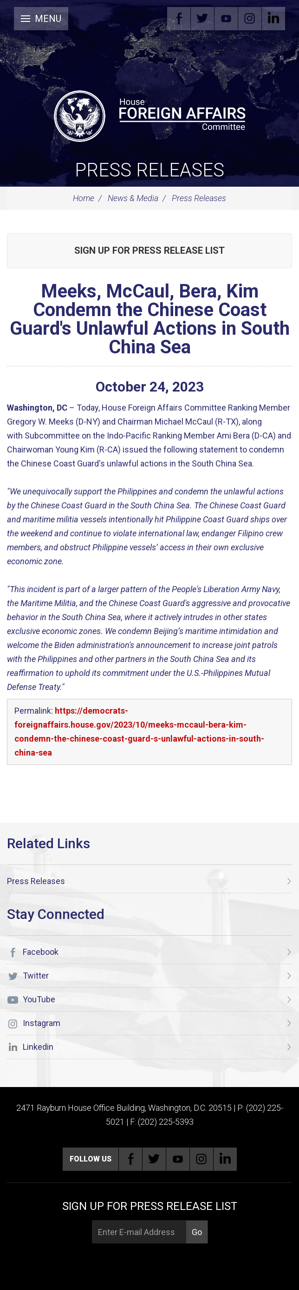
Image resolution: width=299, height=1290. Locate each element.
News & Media (133, 198)
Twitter (202, 18)
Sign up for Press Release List (149, 250)
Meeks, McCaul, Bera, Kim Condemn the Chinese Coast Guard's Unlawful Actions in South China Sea (150, 319)
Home (83, 198)
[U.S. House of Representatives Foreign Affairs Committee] (149, 114)
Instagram (249, 18)
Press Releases (149, 170)
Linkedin (273, 18)
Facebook (178, 18)
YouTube (226, 18)
